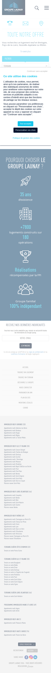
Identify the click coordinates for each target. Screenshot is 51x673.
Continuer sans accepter (37, 71)
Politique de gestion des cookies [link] (26, 138)
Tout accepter (25, 124)
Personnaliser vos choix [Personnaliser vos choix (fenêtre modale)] (26, 130)
